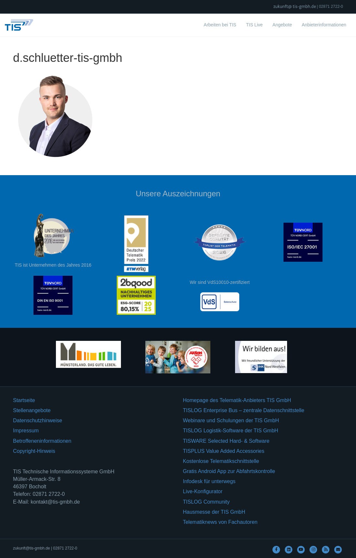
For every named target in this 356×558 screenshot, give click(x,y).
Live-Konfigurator (203, 491)
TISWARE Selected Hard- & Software (226, 441)
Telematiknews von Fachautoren (220, 522)
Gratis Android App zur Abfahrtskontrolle (229, 471)
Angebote (282, 24)
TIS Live (254, 24)
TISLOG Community (206, 502)
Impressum (26, 430)
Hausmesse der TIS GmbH (214, 512)
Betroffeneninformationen (42, 441)
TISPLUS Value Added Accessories (224, 451)
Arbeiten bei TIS (220, 24)
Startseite (24, 400)
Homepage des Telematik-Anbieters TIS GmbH (237, 400)
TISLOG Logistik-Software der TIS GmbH (230, 430)
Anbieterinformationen (324, 24)
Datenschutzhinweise (37, 420)
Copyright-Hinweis (34, 451)
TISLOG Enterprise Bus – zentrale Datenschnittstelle (244, 410)
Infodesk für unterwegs (209, 481)
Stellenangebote (32, 410)
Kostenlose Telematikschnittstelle (221, 461)
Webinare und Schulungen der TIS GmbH (231, 420)
